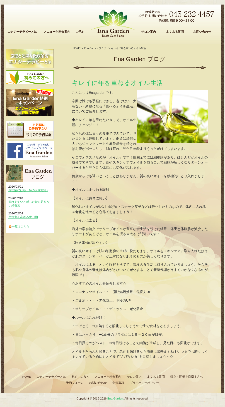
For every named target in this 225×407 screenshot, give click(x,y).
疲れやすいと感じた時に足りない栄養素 (29, 203)
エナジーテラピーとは (22, 31)
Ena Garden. (115, 398)
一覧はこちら (20, 226)
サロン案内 (148, 31)
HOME (77, 48)
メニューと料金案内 (57, 31)
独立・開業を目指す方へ (186, 376)
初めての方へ (80, 376)
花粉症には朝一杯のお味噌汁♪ (28, 190)
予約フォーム (75, 383)
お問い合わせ (202, 31)
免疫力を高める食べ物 (23, 217)
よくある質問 (175, 31)
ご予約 (79, 31)
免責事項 (118, 383)
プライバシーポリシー (144, 383)
